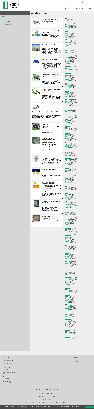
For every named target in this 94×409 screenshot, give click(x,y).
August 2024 (67, 44)
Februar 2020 (67, 110)
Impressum (28, 402)
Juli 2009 (66, 266)
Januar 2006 (67, 316)
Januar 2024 (67, 52)
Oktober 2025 (67, 27)
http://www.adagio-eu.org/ (37, 118)
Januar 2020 (67, 111)
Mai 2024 (66, 48)
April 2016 (67, 166)
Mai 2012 (66, 224)
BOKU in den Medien (9, 24)
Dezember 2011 (68, 231)
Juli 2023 (66, 60)
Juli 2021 (66, 90)
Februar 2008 (67, 286)
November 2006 (68, 306)
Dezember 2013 (68, 202)
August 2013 (67, 206)
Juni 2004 (67, 338)
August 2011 (67, 236)
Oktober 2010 (67, 248)
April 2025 (67, 34)
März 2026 (67, 20)
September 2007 (68, 294)
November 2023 (68, 56)
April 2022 (67, 78)
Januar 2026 (67, 23)
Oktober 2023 (67, 57)
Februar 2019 (67, 124)
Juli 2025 (66, 31)
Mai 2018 (66, 136)
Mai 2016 (66, 165)
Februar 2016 (67, 169)
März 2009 (67, 271)
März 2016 (67, 168)
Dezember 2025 (68, 25)
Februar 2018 (67, 139)
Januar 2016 (67, 170)
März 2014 (67, 197)
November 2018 (68, 129)
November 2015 (68, 173)
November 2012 (68, 218)
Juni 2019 (67, 120)
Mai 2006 (66, 312)
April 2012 (67, 225)
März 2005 (67, 327)
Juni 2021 (67, 91)
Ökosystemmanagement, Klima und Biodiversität (11, 377)
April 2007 (67, 299)
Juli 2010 (66, 252)
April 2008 (67, 284)
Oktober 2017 (67, 145)
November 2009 (68, 262)
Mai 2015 (66, 180)
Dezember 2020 (68, 99)
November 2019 (68, 115)
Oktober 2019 (67, 116)
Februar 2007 (67, 301)
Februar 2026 (67, 21)
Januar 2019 (67, 126)
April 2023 (67, 63)
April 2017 (67, 152)
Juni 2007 (67, 297)
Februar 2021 (67, 95)
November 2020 (68, 100)
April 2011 (67, 240)
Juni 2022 (67, 76)
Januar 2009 (67, 273)
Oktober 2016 (67, 160)
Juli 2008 (66, 281)
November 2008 (68, 277)
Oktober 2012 (67, 219)
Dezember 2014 (68, 187)
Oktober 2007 (67, 292)
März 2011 (67, 241)
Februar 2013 (67, 213)
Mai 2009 (66, 268)
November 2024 (68, 41)
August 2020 (67, 103)
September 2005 (68, 322)
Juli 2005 (66, 323)
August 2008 (67, 280)
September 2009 (68, 264)
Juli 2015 (66, 178)
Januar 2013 (67, 214)
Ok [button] (89, 407)
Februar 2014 (67, 198)
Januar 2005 (67, 330)
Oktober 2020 (67, 101)
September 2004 (68, 336)
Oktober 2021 (67, 86)
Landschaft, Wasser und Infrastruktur (8, 368)
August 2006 (67, 309)
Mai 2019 (66, 121)
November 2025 (68, 26)
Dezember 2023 (68, 55)
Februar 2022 (67, 80)
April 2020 (67, 108)
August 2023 (67, 59)
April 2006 (67, 313)
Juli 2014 (66, 193)
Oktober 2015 (67, 175)
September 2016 (68, 161)
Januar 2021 (67, 96)
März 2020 (67, 109)
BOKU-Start (33, 15)
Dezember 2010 (68, 246)
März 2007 (67, 300)
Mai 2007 (66, 298)
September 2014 (68, 190)
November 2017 (68, 144)
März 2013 (67, 212)
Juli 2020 (66, 104)
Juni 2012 (67, 223)
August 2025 (67, 29)
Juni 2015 (67, 179)
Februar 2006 (67, 315)
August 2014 (67, 191)
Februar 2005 (67, 328)
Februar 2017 (67, 154)
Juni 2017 (67, 150)
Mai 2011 (66, 239)
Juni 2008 (67, 282)
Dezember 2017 (68, 143)
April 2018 (67, 137)
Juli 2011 (66, 237)
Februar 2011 (67, 242)
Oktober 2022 (67, 71)
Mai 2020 (66, 106)
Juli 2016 (66, 163)
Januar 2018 (67, 140)
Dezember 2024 (68, 40)
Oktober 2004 (67, 334)
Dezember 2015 (68, 172)
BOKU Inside (7, 21)
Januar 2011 (67, 243)
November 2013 (68, 203)
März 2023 (67, 64)
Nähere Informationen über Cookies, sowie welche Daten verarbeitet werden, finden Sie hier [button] (23, 407)
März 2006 (67, 314)
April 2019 (67, 122)
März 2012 (67, 226)
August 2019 (67, 118)
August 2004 (67, 337)
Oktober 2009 (67, 263)
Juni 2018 (67, 135)
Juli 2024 (66, 45)
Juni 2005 (67, 324)
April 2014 (67, 196)
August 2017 (67, 147)
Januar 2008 (67, 288)
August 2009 (67, 265)
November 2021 (68, 85)
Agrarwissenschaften (8, 360)
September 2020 (68, 102)
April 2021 (67, 93)
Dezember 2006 (68, 305)
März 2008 (67, 285)
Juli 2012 (66, 222)
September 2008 (68, 279)
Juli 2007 (66, 296)
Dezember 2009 (68, 261)
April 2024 (67, 49)
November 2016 (68, 159)
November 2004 (68, 333)
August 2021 (67, 88)
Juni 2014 (67, 194)
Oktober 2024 (67, 42)
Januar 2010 (67, 258)
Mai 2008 (66, 283)
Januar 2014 (67, 199)
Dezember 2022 (68, 69)
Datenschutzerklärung (37, 402)
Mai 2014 (66, 195)
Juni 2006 (67, 310)
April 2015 (67, 181)
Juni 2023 (67, 61)
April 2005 (67, 326)
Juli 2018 (66, 134)
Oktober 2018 (67, 130)
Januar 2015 (67, 185)
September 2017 (68, 146)
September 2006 (68, 308)
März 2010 (67, 256)
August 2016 (67, 162)
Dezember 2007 (68, 290)
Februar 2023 (67, 66)
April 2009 (67, 270)
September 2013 (68, 205)
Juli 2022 (66, 75)
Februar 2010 (67, 257)
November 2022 (68, 70)
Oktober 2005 (67, 321)
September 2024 (68, 43)
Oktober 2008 (67, 278)
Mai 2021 (66, 92)
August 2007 (67, 295)
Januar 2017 (67, 155)
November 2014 (68, 188)
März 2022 (67, 79)
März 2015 (67, 182)
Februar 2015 (67, 183)
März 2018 (67, 138)
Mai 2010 (66, 254)
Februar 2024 (67, 51)
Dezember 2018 (68, 128)
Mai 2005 (66, 325)
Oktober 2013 (67, 204)
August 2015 (67, 177)
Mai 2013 (66, 210)
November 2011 (68, 232)
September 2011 (68, 235)
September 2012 (68, 220)
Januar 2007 (67, 302)
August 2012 (67, 221)
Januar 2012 (67, 229)
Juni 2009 (67, 267)
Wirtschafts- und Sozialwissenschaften (8, 382)
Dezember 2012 (68, 217)
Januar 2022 (67, 81)
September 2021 (68, 87)
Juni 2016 (67, 164)
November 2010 (68, 247)
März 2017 (67, 153)
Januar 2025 (67, 37)
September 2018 (68, 131)
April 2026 (67, 19)
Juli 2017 (66, 148)
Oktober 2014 (67, 189)
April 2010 (67, 255)
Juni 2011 (67, 238)
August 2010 (67, 250)
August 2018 (67, 133)
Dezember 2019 (68, 113)
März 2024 (67, 50)
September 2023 (68, 58)
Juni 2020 (67, 105)
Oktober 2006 (67, 307)
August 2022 (67, 74)
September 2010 (68, 249)
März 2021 (67, 94)
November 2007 (68, 291)
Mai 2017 (66, 151)
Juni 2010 (67, 253)
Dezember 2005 (68, 319)
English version (65, 402)
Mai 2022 (66, 77)
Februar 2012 (67, 228)
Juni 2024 (67, 46)
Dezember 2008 (68, 275)
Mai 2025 (66, 33)
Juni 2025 (67, 32)
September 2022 (68, 73)
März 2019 (67, 123)
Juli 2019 (66, 119)
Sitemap (58, 402)
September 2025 (68, 28)
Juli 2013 (66, 207)
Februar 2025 (67, 36)
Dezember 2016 (68, 158)
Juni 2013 (67, 208)
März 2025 (67, 35)
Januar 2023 (67, 67)
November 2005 (68, 320)
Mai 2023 (66, 62)
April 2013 (67, 211)
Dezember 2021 (68, 84)
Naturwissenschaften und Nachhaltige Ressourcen (9, 373)
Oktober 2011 (67, 234)
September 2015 (68, 176)
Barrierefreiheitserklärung (49, 402)
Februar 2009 (67, 272)
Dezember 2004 (68, 332)
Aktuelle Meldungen (9, 19)
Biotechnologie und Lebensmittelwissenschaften (9, 364)
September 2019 (68, 117)
